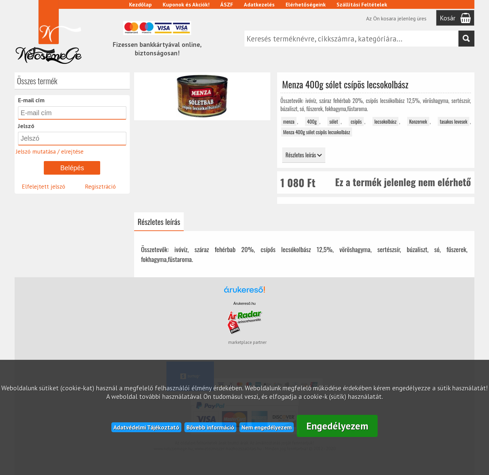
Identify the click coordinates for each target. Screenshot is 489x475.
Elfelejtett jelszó (43, 186)
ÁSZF (226, 4)
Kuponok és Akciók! (186, 4)
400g (311, 121)
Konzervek (418, 121)
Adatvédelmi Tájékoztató (146, 427)
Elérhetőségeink (306, 4)
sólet (333, 121)
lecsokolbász (386, 121)
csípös (356, 121)
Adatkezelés (259, 4)
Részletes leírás (304, 155)
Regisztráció (100, 186)
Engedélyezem (337, 426)
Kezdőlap (140, 4)
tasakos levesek (453, 121)
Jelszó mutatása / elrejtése (50, 151)
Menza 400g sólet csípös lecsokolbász (316, 132)
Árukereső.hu (244, 303)
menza (288, 121)
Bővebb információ (210, 427)
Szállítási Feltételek (362, 4)
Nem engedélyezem (266, 427)
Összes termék (37, 80)
